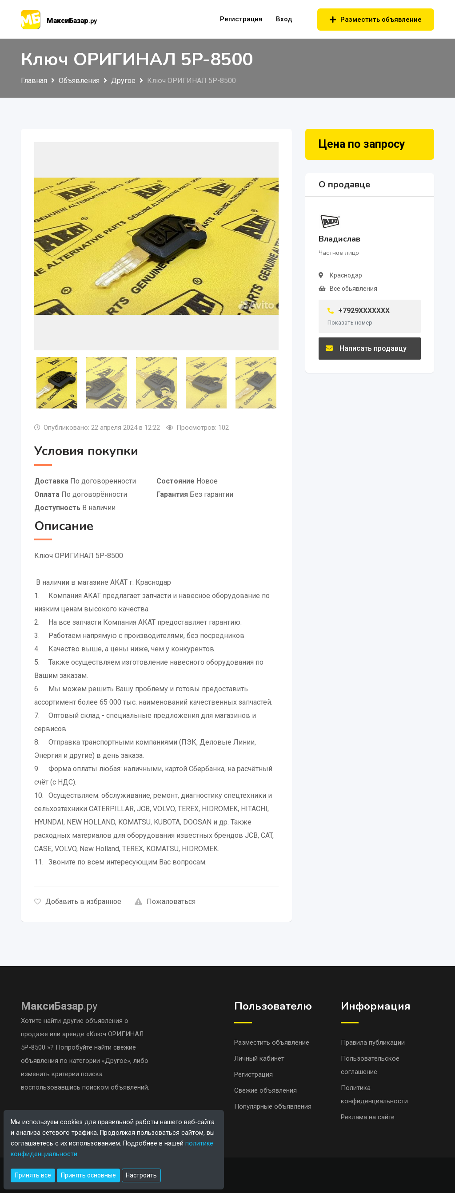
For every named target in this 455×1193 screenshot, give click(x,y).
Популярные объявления (272, 1106)
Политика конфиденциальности (374, 1094)
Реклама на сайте (368, 1117)
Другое (123, 80)
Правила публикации (373, 1042)
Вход (284, 19)
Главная (34, 80)
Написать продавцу (366, 348)
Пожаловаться (165, 901)
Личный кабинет (259, 1058)
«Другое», (117, 1061)
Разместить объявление (376, 20)
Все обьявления (353, 288)
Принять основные (88, 1175)
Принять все (33, 1175)
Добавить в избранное (77, 901)
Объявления (79, 80)
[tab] (57, 383)
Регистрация (241, 19)
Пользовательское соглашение (370, 1065)
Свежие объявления (265, 1090)
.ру (59, 1006)
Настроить (141, 1175)
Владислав (339, 239)
